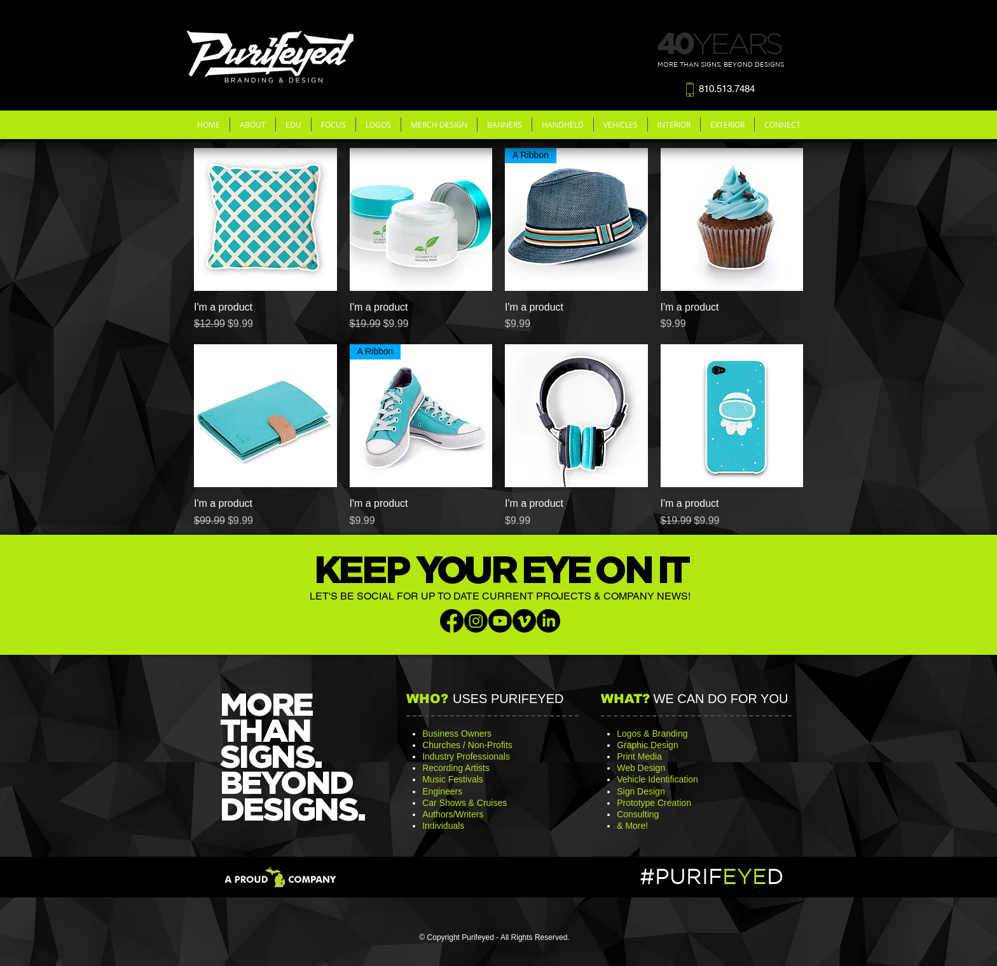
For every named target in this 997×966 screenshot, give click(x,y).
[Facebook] (452, 621)
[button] (252, 124)
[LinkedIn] (548, 621)
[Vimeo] (524, 621)
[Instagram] (476, 621)
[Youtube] (500, 621)
